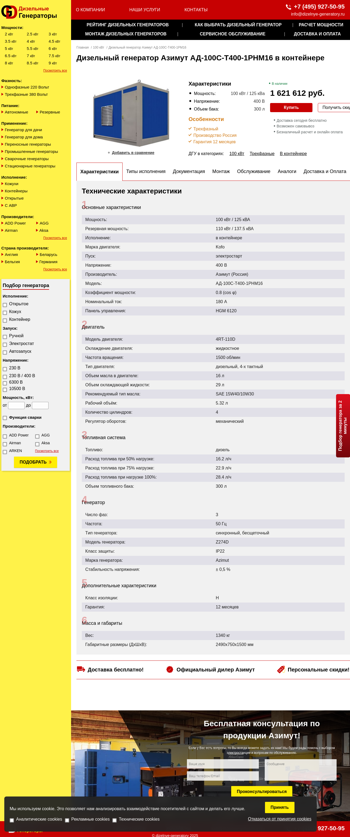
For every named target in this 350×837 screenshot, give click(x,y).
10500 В (17, 388)
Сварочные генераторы (27, 158)
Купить (291, 107)
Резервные (50, 112)
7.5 (54, 55)
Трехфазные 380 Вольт (26, 94)
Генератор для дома (24, 137)
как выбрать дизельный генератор (238, 25)
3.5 (10, 41)
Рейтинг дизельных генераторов (128, 25)
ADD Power (15, 223)
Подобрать (33, 462)
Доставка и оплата (317, 34)
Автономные (16, 112)
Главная (82, 47)
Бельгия (12, 261)
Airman (11, 230)
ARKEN (15, 451)
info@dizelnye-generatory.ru (318, 14)
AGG (44, 223)
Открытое (18, 304)
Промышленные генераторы (31, 151)
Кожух (15, 311)
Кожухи (12, 183)
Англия (11, 254)
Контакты (196, 10)
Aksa (43, 230)
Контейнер (19, 319)
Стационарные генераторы (30, 166)
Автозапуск (20, 351)
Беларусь (48, 254)
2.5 (32, 34)
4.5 (54, 41)
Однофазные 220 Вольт (27, 87)
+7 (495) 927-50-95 (319, 6)
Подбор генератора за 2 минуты (342, 426)
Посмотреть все (55, 70)
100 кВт (98, 47)
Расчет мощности (321, 25)
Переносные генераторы (28, 144)
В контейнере (293, 153)
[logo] (35, 12)
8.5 (32, 63)
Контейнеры (16, 191)
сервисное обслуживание (233, 34)
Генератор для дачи (23, 129)
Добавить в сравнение (133, 152)
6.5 (10, 55)
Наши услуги (144, 10)
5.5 (32, 48)
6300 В (16, 382)
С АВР (11, 205)
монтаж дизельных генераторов (125, 34)
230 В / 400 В (22, 375)
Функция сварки (25, 417)
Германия (48, 261)
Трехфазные (262, 153)
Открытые (14, 198)
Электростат (21, 343)
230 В (14, 368)
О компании (90, 10)
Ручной (16, 335)
